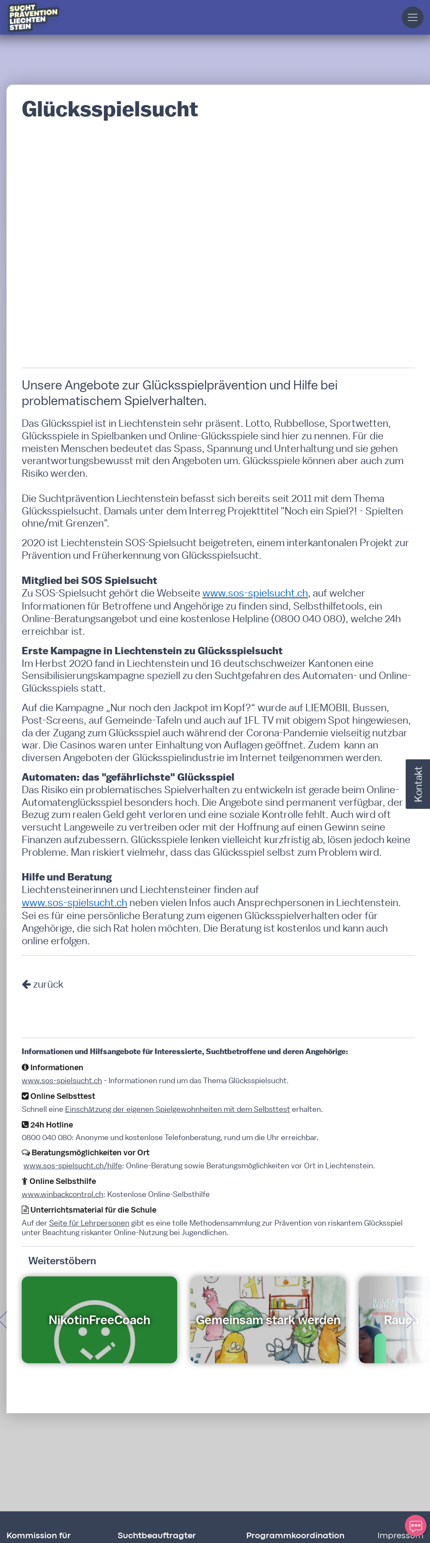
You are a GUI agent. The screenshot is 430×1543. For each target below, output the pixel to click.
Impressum (400, 1535)
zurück (48, 984)
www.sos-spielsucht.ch (62, 1080)
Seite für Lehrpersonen (89, 1223)
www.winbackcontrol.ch (62, 1194)
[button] (412, 17)
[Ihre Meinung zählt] (416, 1525)
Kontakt (418, 784)
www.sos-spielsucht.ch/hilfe (72, 1165)
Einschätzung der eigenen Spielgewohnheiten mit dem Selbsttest (177, 1109)
